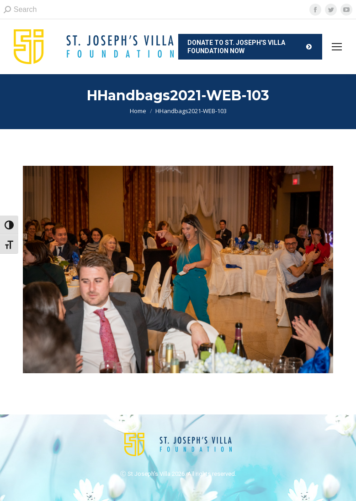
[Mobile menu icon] (336, 46)
